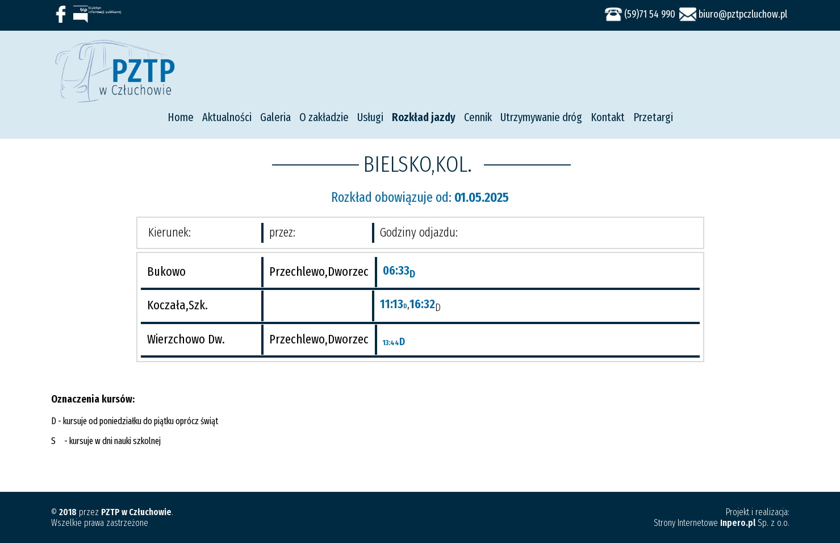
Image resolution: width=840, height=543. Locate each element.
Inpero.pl (737, 522)
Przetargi (653, 117)
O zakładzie (324, 117)
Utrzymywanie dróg (541, 117)
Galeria (275, 117)
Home (181, 117)
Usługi (370, 117)
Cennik (478, 117)
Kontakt (608, 117)
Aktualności (227, 117)
